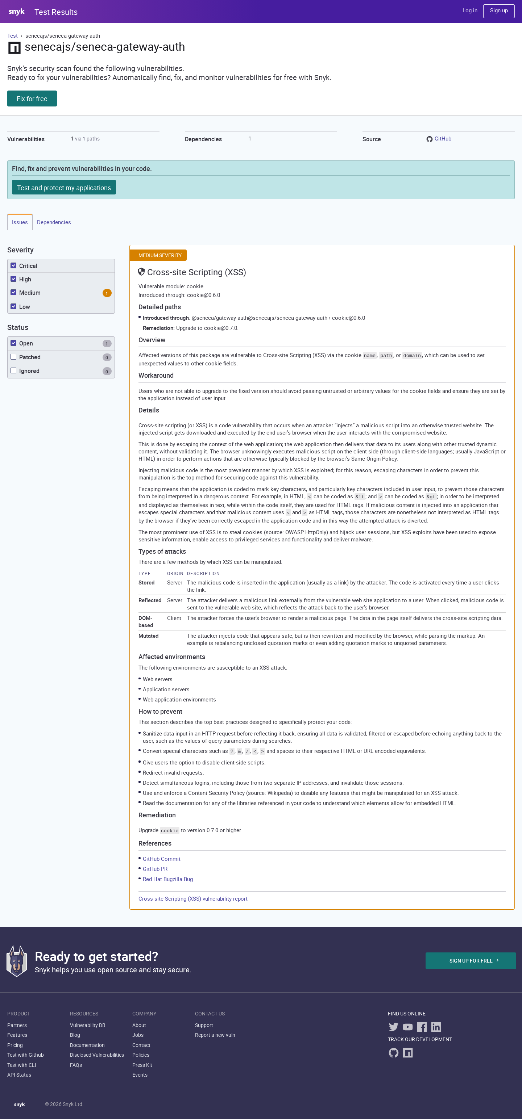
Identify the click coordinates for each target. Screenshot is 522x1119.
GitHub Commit (162, 855)
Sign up (499, 10)
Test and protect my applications (64, 187)
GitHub (443, 138)
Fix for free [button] (32, 98)
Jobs (138, 1031)
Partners (17, 1021)
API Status (19, 1071)
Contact (141, 1041)
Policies (140, 1051)
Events (140, 1071)
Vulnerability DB (87, 1021)
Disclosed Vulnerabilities (97, 1051)
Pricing (15, 1041)
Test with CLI (21, 1061)
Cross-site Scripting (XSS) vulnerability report (193, 894)
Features (17, 1031)
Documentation (87, 1041)
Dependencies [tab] (54, 222)
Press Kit (142, 1061)
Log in (470, 10)
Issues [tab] (20, 222)
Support (204, 1021)
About (139, 1021)
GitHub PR (155, 865)
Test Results (56, 12)
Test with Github (25, 1051)
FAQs (76, 1061)
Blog (75, 1031)
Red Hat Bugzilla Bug (168, 875)
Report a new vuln (215, 1031)
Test (13, 35)
